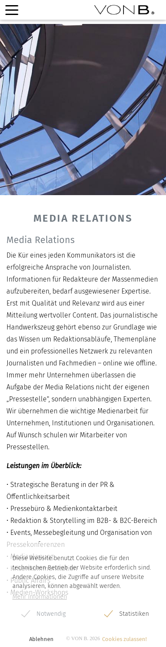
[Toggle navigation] (11, 10)
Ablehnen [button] (41, 639)
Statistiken (134, 613)
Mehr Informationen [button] (39, 596)
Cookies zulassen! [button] (124, 639)
